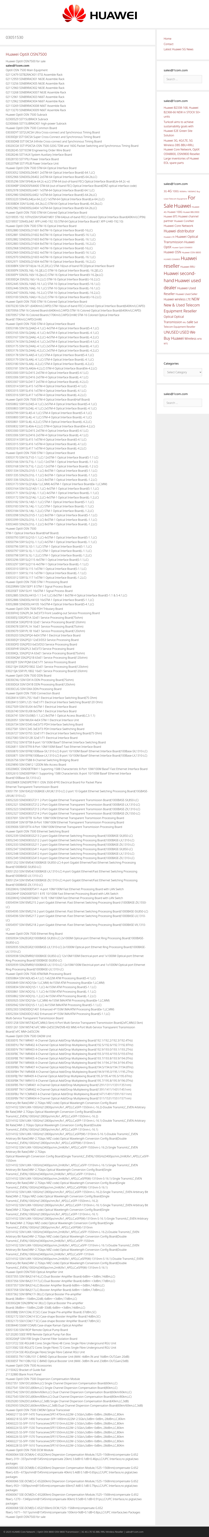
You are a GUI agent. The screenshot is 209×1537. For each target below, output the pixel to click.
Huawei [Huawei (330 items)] (182, 205)
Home (167, 39)
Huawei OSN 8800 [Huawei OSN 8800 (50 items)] (191, 252)
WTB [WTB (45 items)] (199, 338)
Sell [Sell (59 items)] (196, 322)
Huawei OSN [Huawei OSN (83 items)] (172, 252)
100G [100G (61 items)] (175, 191)
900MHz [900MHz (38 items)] (183, 191)
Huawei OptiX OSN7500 (26, 54)
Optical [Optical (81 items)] (168, 316)
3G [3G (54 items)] (165, 191)
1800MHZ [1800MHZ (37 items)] (191, 191)
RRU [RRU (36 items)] (184, 322)
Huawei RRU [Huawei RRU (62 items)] (187, 266)
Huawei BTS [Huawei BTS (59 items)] (171, 216)
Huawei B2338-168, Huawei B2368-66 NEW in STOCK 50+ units (182, 112)
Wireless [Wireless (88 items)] (190, 338)
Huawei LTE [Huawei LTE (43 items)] (169, 236)
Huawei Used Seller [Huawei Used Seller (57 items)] (187, 294)
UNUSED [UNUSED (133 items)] (171, 332)
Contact (168, 44)
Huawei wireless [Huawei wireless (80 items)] (175, 299)
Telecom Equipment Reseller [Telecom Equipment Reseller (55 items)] (179, 326)
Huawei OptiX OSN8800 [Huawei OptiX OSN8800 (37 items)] (182, 247)
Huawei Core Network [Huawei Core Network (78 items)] (178, 226)
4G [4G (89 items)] (170, 191)
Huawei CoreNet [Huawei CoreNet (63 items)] (184, 221)
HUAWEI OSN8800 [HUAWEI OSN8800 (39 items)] (172, 259)
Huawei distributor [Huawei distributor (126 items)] (179, 230)
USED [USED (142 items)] (184, 332)
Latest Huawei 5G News (179, 49)
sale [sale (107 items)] (190, 322)
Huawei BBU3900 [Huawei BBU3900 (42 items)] (191, 212)
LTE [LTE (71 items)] (188, 299)
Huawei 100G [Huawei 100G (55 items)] (174, 212)
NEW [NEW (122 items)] (195, 299)
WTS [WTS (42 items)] (166, 343)
